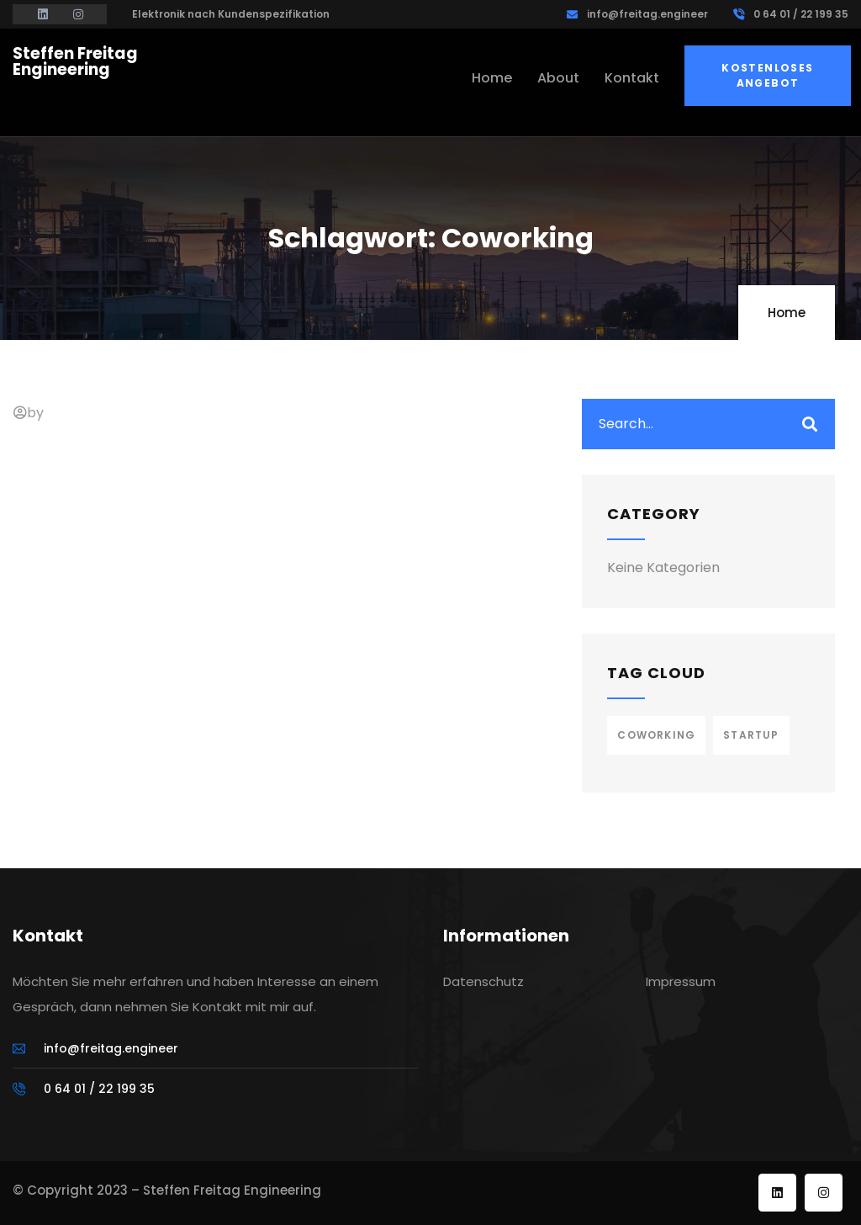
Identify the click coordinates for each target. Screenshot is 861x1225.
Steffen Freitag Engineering (75, 61)
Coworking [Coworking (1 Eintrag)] (656, 735)
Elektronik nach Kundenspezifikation (231, 14)
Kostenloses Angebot (767, 75)
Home (787, 312)
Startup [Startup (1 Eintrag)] (751, 735)
